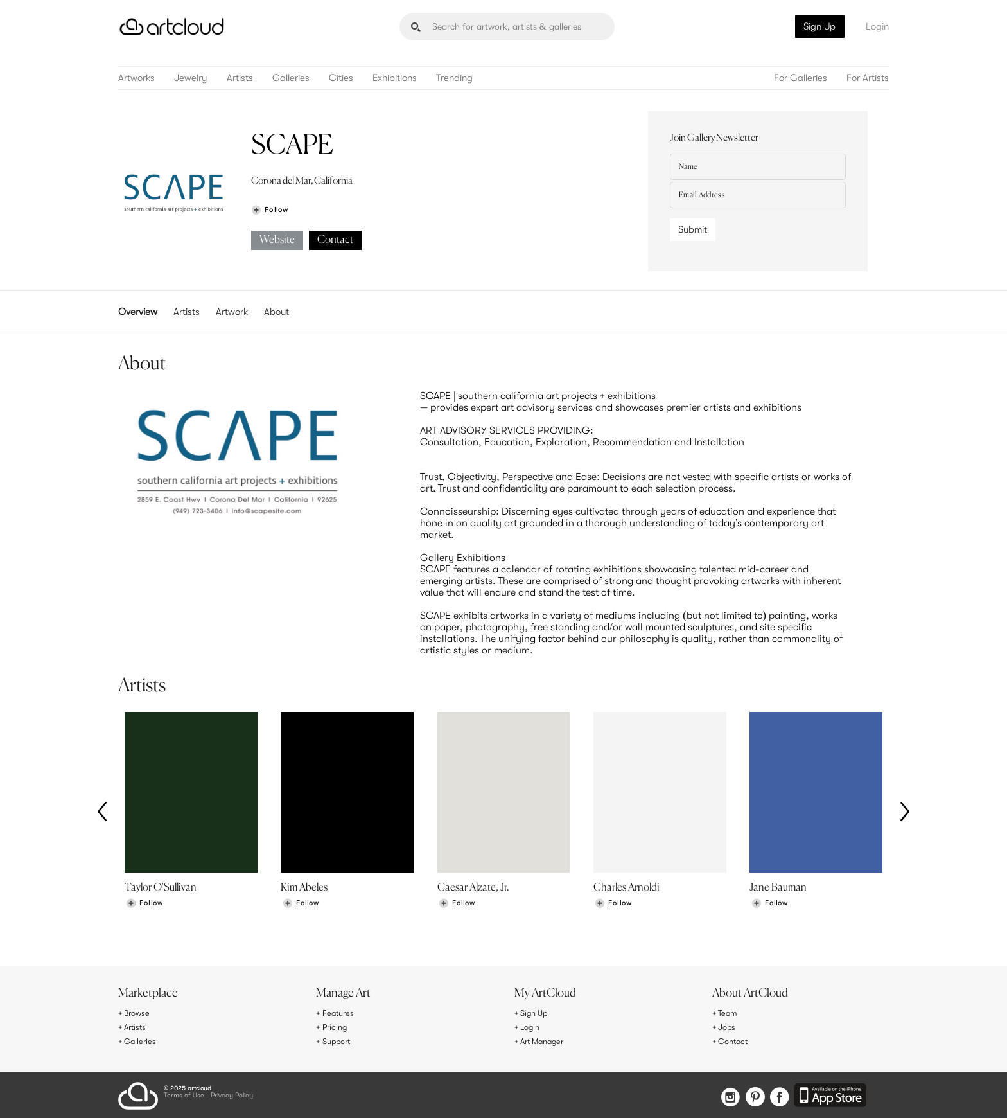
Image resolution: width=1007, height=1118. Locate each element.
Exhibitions (394, 78)
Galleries (291, 78)
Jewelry (190, 78)
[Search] (507, 26)
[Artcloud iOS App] (832, 1093)
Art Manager (545, 1041)
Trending (454, 78)
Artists (240, 78)
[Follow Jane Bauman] (769, 905)
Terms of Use (184, 1093)
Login (877, 26)
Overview (137, 311)
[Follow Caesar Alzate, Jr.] (456, 905)
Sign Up (819, 26)
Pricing (336, 1027)
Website (277, 240)
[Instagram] (720, 1094)
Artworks (136, 78)
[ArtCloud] (171, 26)
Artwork (232, 311)
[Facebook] (777, 1094)
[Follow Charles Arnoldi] (613, 905)
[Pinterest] (749, 1094)
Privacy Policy (232, 1093)
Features (340, 1014)
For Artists (867, 78)
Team (729, 1014)
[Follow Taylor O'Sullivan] (144, 905)
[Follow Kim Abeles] (300, 905)
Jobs (728, 1027)
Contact (335, 240)
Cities (341, 78)
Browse (139, 1014)
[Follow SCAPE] (269, 210)
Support (339, 1041)
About (276, 311)
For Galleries (800, 78)
